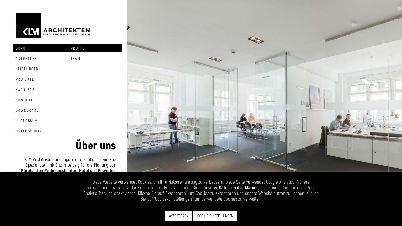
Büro (21, 48)
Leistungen (27, 69)
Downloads (27, 110)
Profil (77, 48)
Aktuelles (26, 58)
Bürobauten (32, 170)
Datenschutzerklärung (238, 187)
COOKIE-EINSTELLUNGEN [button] (215, 215)
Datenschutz (29, 131)
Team (76, 58)
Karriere (25, 89)
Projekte (25, 79)
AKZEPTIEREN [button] (178, 215)
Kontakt (24, 100)
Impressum (27, 120)
